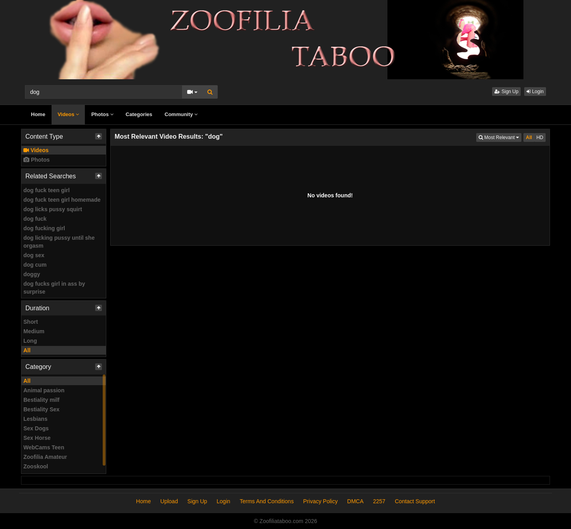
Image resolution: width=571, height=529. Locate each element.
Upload (169, 501)
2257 (379, 501)
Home (38, 114)
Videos (68, 114)
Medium (33, 331)
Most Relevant (500, 137)
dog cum (34, 265)
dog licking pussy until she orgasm (59, 242)
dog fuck (34, 219)
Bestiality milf (41, 400)
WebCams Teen (43, 447)
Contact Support (415, 501)
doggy (31, 274)
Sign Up (506, 91)
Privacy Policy (320, 501)
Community (181, 114)
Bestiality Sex (41, 409)
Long (30, 341)
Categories (139, 114)
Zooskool (35, 466)
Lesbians (35, 419)
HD (540, 137)
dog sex (33, 255)
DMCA (355, 501)
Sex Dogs (36, 428)
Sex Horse (36, 438)
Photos (102, 114)
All (27, 350)
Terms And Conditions (266, 501)
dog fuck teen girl (46, 190)
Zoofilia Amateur (45, 457)
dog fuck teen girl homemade (61, 200)
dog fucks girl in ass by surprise (54, 288)
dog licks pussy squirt (52, 209)
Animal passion (43, 390)
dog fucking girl (44, 228)
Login (535, 91)
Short (30, 322)
